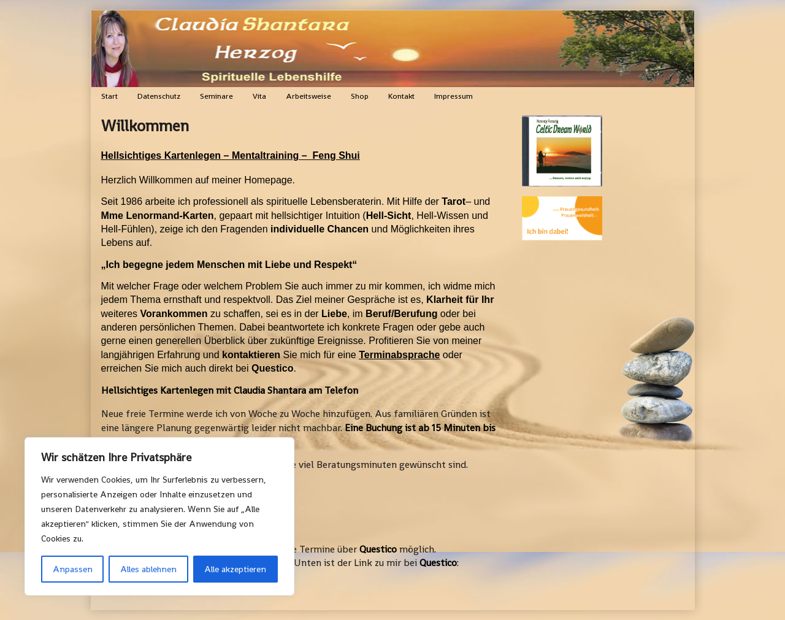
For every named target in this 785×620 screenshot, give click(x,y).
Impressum (453, 96)
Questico (378, 549)
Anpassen (73, 569)
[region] (159, 516)
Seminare (216, 96)
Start (109, 96)
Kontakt (401, 96)
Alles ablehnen (148, 569)
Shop (360, 96)
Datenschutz (158, 96)
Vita (259, 96)
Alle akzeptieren (235, 569)
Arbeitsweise (308, 96)
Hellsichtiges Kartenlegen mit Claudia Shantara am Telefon (229, 390)
